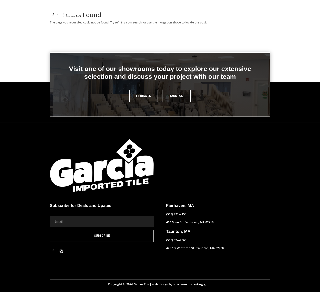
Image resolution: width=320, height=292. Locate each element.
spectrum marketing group (192, 284)
